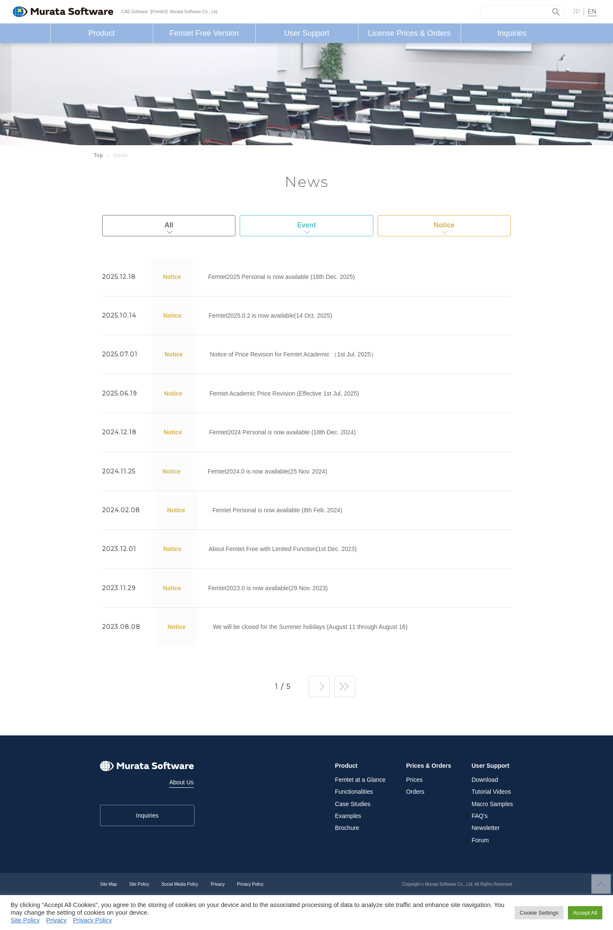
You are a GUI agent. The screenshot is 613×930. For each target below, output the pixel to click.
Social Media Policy (179, 884)
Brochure (347, 827)
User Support (306, 33)
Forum (480, 840)
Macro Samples (492, 804)
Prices (414, 779)
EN (592, 11)
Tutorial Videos (491, 791)
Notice (444, 225)
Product (101, 33)
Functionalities (354, 791)
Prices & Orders (428, 765)
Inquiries (511, 33)
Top (98, 155)
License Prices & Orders (409, 33)
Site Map (108, 884)
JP (576, 11)
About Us (181, 782)
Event (306, 225)
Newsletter (486, 827)
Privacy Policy (250, 884)
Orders (415, 791)
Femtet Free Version (204, 33)
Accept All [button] (585, 913)
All (168, 225)
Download (485, 779)
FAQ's (480, 815)
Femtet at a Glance (360, 779)
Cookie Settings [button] (539, 913)
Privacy (218, 884)
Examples (348, 815)
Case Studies (352, 804)
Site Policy (139, 884)
